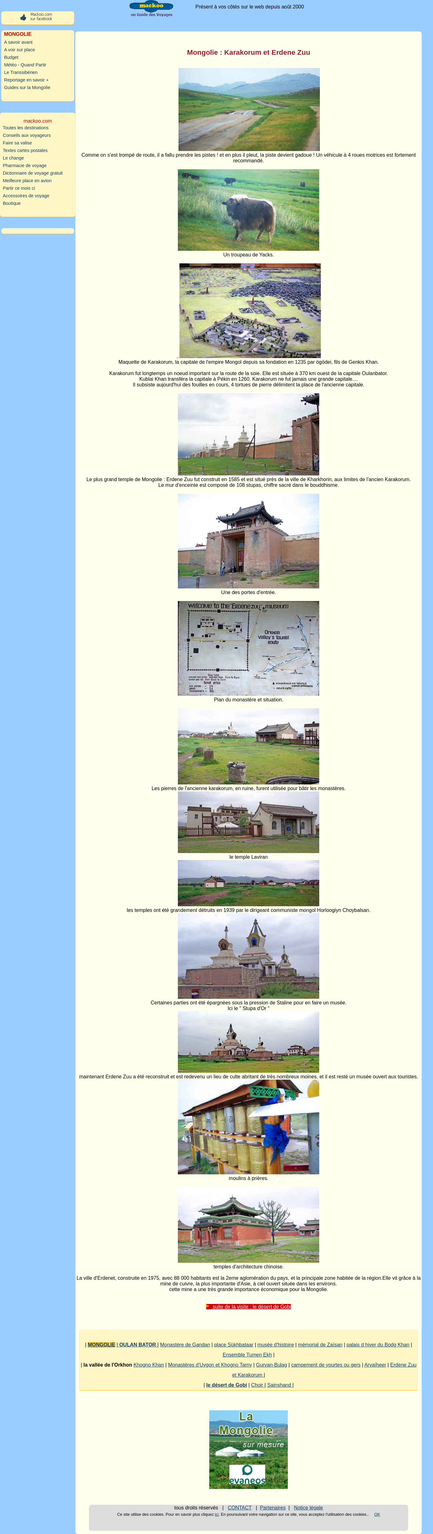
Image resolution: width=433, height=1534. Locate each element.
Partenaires (273, 1507)
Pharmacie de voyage (25, 165)
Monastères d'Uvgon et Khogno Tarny (210, 1365)
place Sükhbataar (234, 1344)
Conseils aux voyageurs (27, 135)
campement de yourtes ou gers (326, 1365)
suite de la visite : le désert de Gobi (248, 1306)
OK (377, 1514)
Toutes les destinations (26, 127)
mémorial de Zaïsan (320, 1344)
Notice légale (308, 1507)
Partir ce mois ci (19, 188)
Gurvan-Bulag (271, 1365)
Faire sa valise (17, 142)
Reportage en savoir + (26, 79)
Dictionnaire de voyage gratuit (33, 173)
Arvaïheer (375, 1365)
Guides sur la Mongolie (27, 87)
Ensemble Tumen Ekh (247, 1354)
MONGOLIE (101, 1344)
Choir (258, 1385)
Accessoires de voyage (26, 195)
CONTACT (240, 1507)
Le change (13, 157)
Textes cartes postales (25, 150)
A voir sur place (19, 49)
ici (217, 1514)
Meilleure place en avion (27, 180)
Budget (11, 57)
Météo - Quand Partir (25, 64)
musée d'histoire (275, 1344)
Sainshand (279, 1385)
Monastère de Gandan (185, 1344)
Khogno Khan (149, 1365)
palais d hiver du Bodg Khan (378, 1344)
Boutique (12, 203)
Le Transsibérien (20, 72)
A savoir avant (18, 42)
